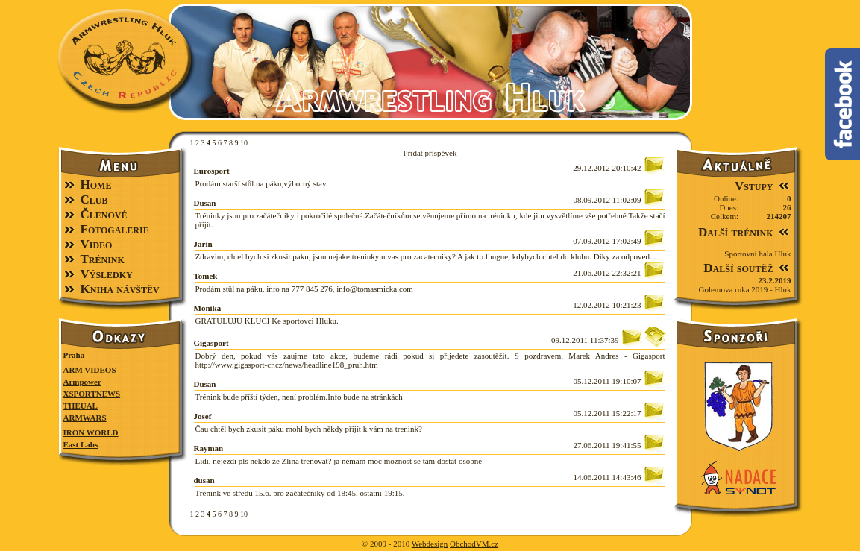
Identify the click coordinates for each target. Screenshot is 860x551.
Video (97, 244)
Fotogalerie (115, 229)
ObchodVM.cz (474, 543)
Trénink (103, 259)
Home (96, 184)
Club (94, 199)
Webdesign (430, 543)
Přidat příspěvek (430, 152)
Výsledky (107, 274)
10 (244, 143)
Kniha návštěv (120, 289)
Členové (104, 214)
